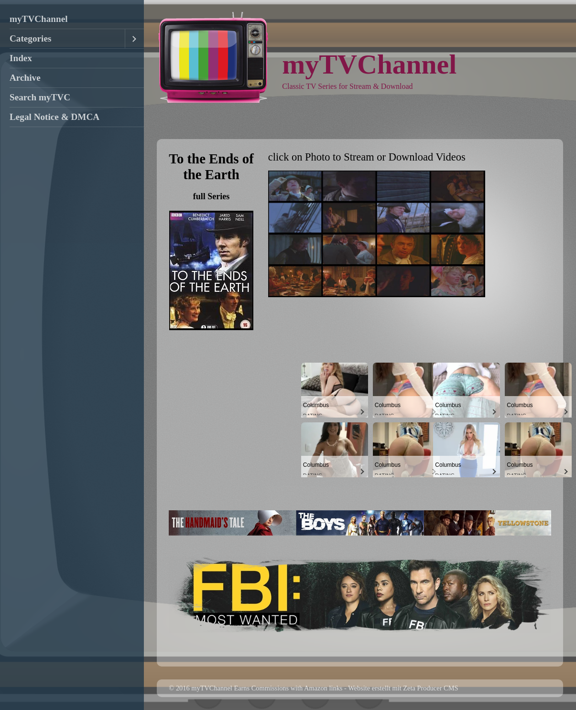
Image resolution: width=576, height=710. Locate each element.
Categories (30, 38)
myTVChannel (39, 19)
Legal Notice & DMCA (54, 117)
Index (21, 58)
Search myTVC (40, 97)
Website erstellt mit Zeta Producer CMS (403, 688)
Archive (25, 78)
